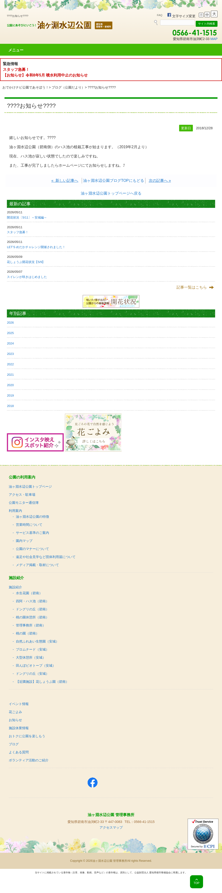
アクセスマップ (111, 827)
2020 (10, 385)
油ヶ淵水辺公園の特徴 (32, 516)
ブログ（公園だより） (68, 87)
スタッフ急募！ (16, 69)
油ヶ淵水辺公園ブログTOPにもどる (113, 181)
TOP (196, 883)
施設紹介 (15, 587)
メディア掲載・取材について (37, 565)
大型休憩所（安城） (31, 657)
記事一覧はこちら (192, 287)
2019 (10, 395)
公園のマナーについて (32, 549)
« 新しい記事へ (64, 181)
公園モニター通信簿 (24, 503)
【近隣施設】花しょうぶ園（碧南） (42, 681)
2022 (10, 364)
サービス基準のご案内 (32, 533)
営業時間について (29, 525)
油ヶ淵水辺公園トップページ (30, 486)
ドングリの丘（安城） (32, 673)
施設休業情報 (19, 728)
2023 (10, 354)
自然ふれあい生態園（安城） (37, 641)
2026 (10, 322)
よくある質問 (19, 752)
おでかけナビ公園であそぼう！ (25, 87)
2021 (10, 374)
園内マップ (24, 541)
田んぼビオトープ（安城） (36, 665)
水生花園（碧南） (29, 593)
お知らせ (15, 720)
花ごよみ (15, 712)
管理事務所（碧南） (31, 625)
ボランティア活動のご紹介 (29, 760)
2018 (10, 406)
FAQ (159, 15)
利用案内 (15, 511)
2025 (10, 333)
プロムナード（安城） (32, 649)
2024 (10, 343)
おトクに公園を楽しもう (27, 736)
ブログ (14, 744)
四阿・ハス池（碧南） (32, 601)
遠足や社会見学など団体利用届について (46, 557)
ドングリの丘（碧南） (32, 609)
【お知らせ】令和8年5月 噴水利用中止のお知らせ (45, 75)
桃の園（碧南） (27, 633)
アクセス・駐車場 (22, 494)
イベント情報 (19, 704)
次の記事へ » (160, 181)
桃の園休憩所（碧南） (32, 617)
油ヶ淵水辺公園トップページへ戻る (111, 193)
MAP (213, 39)
